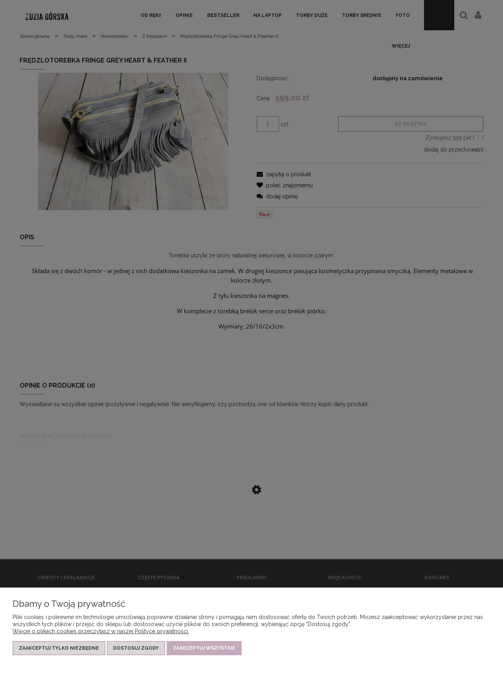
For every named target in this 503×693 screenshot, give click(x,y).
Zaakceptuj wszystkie (204, 648)
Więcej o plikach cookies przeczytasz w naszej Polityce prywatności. (101, 631)
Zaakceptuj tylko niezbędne (59, 648)
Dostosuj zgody (136, 648)
